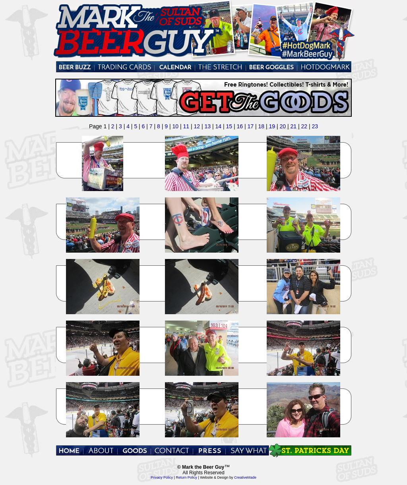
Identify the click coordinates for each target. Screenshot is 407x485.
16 (239, 126)
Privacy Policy (162, 477)
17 (250, 126)
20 (282, 126)
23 (315, 126)
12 (197, 126)
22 (304, 126)
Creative (241, 477)
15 (229, 126)
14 (218, 126)
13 (207, 126)
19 (272, 126)
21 (293, 126)
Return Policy (187, 477)
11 (186, 126)
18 (261, 126)
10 (175, 126)
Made (252, 477)
